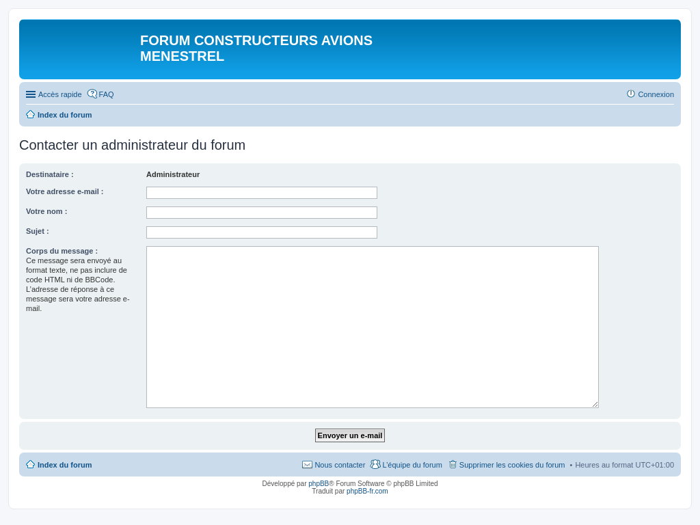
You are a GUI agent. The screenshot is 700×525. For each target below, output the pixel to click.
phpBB (318, 483)
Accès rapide (60, 94)
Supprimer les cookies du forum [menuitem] (512, 465)
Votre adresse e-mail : (65, 191)
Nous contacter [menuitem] (339, 465)
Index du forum (65, 465)
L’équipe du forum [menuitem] (412, 465)
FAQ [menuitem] (106, 94)
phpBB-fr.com (367, 491)
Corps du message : (62, 251)
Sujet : (37, 231)
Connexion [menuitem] (656, 94)
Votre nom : (46, 211)
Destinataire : (50, 174)
